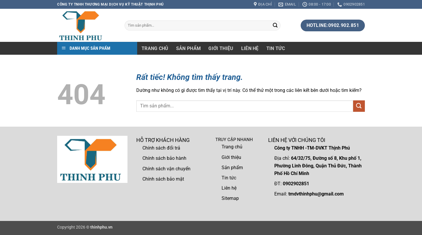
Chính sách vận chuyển (166, 168)
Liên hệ (250, 48)
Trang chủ (155, 48)
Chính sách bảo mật (163, 179)
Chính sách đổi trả (161, 148)
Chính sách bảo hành (164, 158)
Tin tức (275, 48)
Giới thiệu (220, 48)
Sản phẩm (188, 48)
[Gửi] (275, 25)
